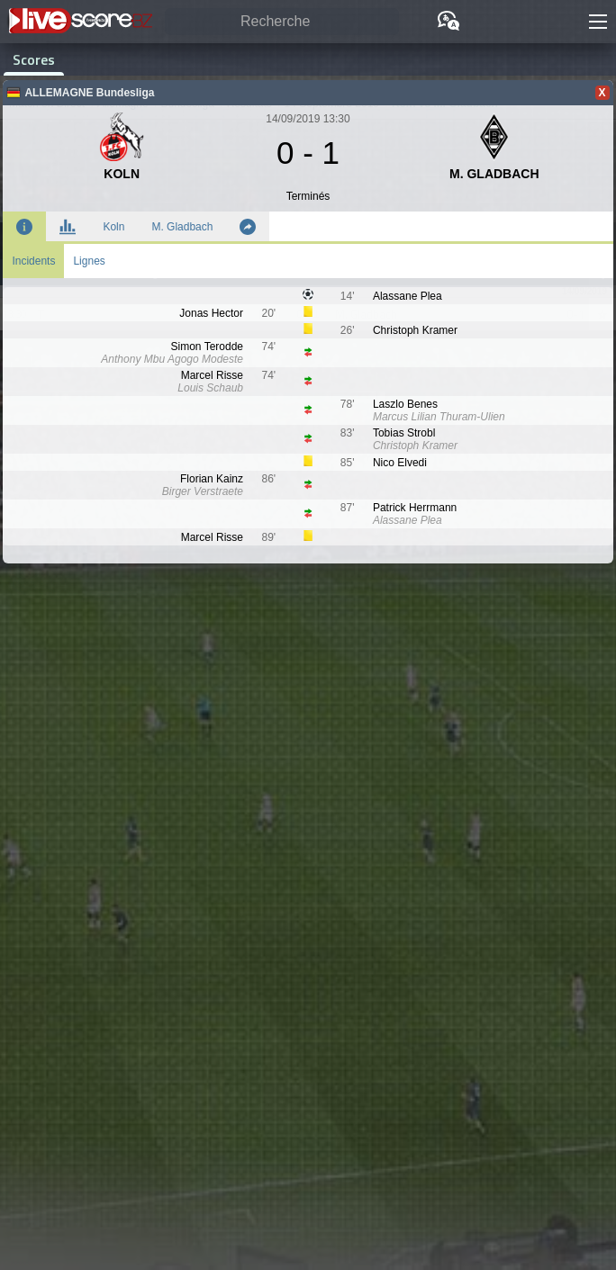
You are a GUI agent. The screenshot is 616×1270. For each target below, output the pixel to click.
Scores (34, 59)
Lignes (88, 261)
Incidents (33, 261)
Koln (113, 227)
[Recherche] (282, 22)
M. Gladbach (182, 227)
